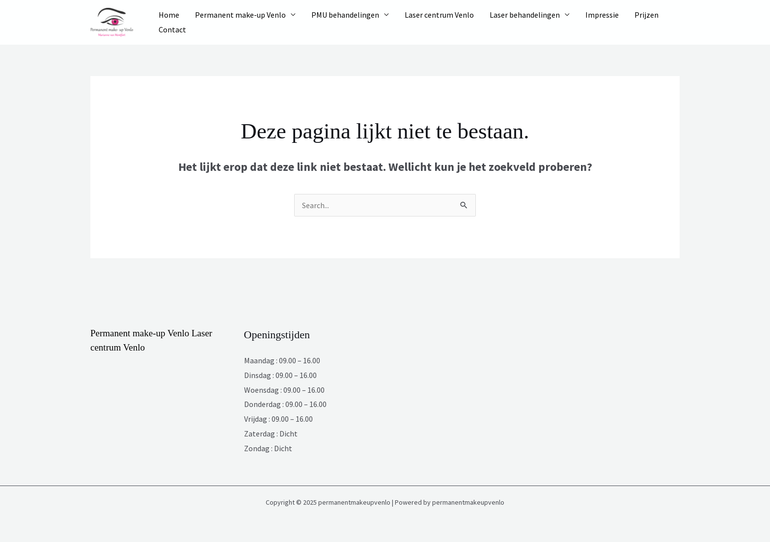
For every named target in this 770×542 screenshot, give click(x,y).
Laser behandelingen (525, 15)
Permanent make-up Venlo (240, 15)
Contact (172, 29)
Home (169, 15)
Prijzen (646, 15)
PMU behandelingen (345, 15)
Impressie (602, 15)
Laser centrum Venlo (439, 15)
